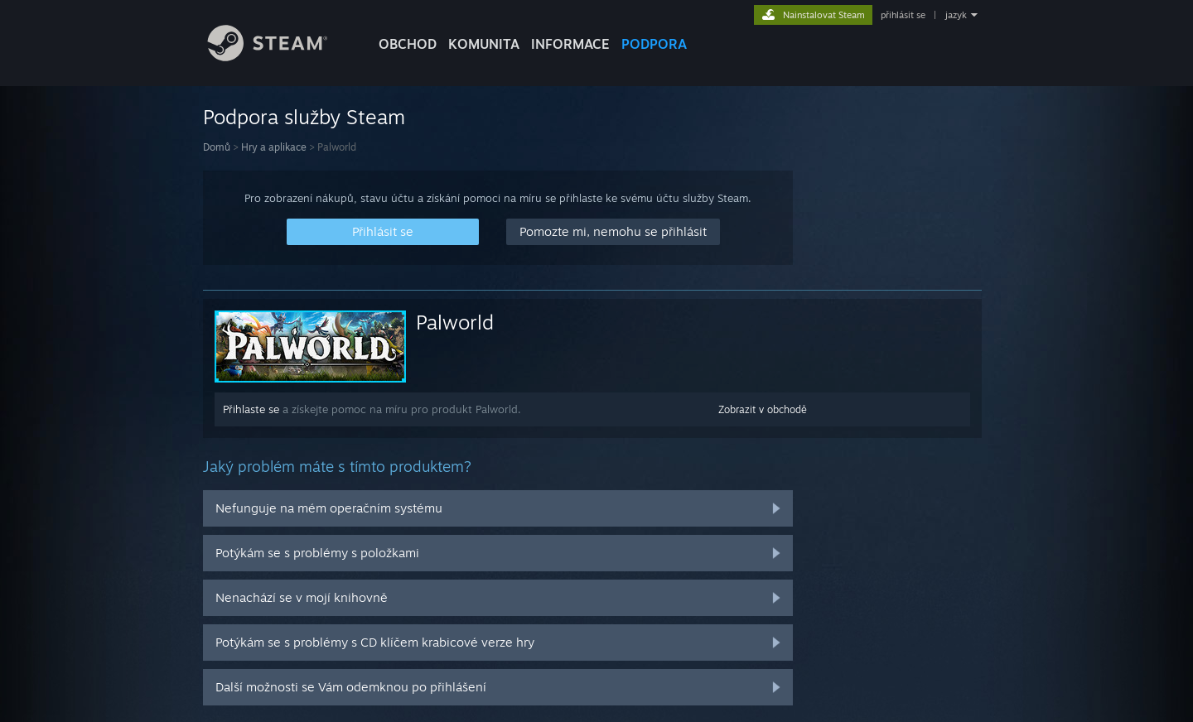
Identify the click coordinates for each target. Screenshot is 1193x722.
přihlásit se (903, 15)
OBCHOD (408, 44)
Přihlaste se (251, 409)
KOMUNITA (483, 44)
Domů (216, 147)
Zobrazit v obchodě (762, 409)
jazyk (956, 15)
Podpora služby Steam (304, 116)
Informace (570, 44)
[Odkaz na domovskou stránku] (280, 57)
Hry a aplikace (274, 147)
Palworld (455, 322)
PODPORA (654, 44)
